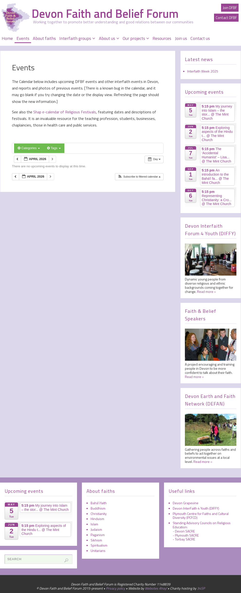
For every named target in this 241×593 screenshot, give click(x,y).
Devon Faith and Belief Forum (105, 14)
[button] (139, 176)
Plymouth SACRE (187, 535)
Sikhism (96, 540)
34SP (201, 588)
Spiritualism (99, 545)
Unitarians (98, 550)
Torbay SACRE (185, 539)
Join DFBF (230, 7)
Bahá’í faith (99, 502)
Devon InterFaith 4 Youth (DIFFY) (196, 508)
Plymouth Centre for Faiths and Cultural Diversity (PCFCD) (201, 515)
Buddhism (98, 508)
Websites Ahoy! (156, 588)
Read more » (206, 291)
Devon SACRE (185, 531)
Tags (53, 148)
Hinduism (97, 518)
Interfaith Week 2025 (202, 71)
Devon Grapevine (185, 502)
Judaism (96, 529)
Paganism (98, 534)
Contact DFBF (226, 17)
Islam (94, 524)
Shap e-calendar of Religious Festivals (64, 112)
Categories (29, 148)
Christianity (99, 513)
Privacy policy (115, 588)
